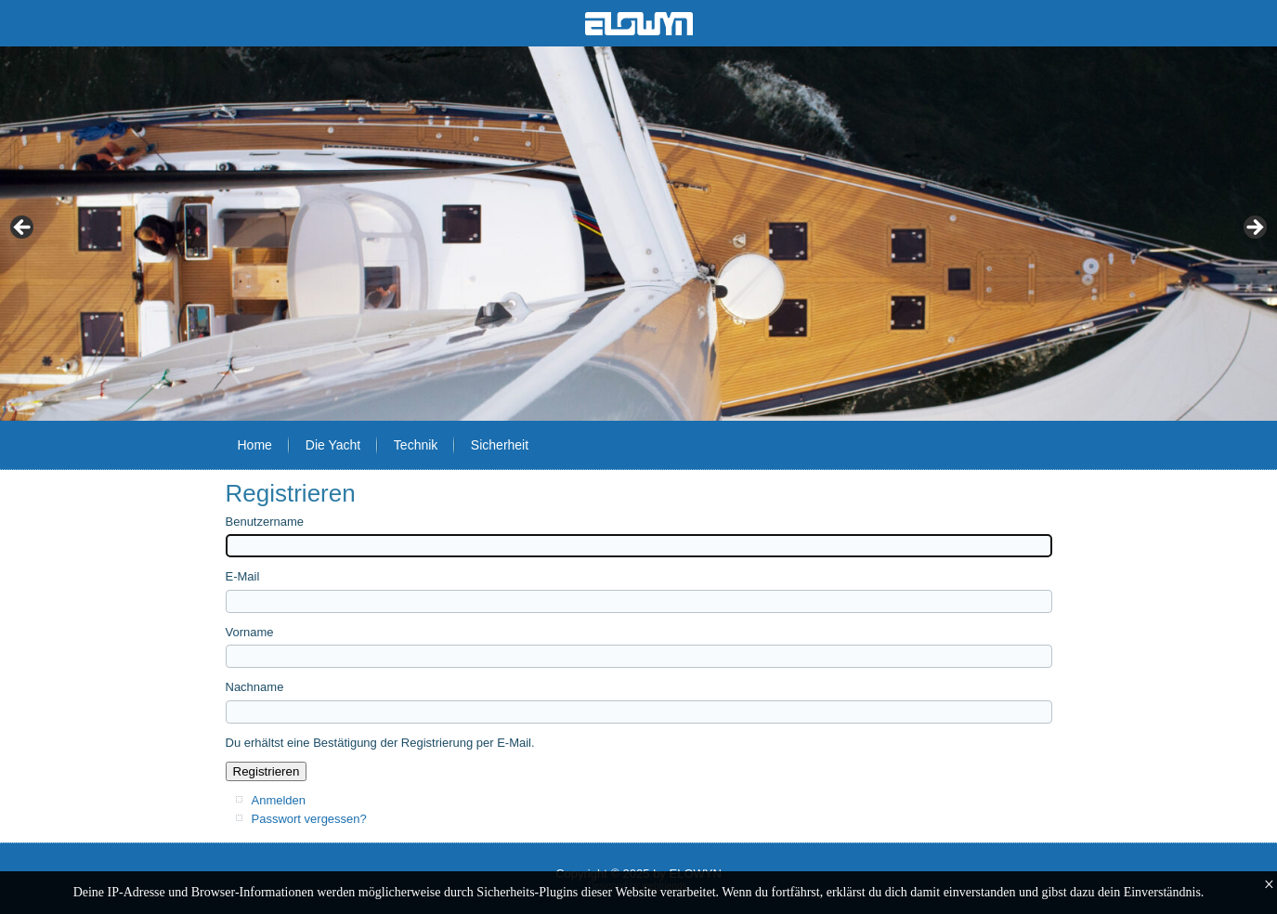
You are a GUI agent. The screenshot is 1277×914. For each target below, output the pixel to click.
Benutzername (265, 522)
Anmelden (279, 800)
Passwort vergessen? (309, 819)
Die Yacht (333, 444)
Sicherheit (499, 444)
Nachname (255, 687)
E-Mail (243, 576)
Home (255, 444)
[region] (638, 233)
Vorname (250, 632)
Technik (415, 444)
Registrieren (266, 771)
